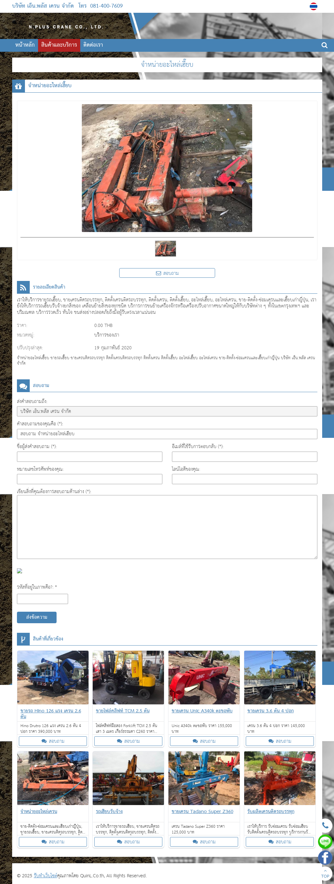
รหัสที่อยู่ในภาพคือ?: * (37, 587)
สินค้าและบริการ (59, 45)
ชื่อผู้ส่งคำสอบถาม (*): (37, 446)
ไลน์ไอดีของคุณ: (186, 469)
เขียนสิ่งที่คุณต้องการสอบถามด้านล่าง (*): (54, 491)
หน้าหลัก (25, 45)
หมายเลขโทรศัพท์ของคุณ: (40, 469)
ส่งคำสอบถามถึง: (32, 401)
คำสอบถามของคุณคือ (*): (40, 424)
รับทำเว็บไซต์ (45, 876)
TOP (325, 874)
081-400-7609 (106, 6)
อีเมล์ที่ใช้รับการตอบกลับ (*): (197, 446)
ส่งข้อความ (36, 617)
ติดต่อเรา (93, 45)
